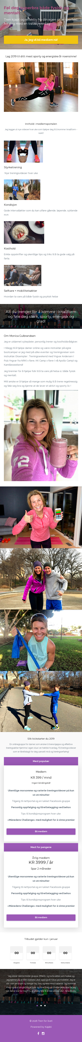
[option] (41, 988)
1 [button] (37, 1005)
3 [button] (45, 1005)
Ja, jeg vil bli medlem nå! (41, 39)
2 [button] (41, 1005)
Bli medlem (41, 831)
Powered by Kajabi (41, 1026)
